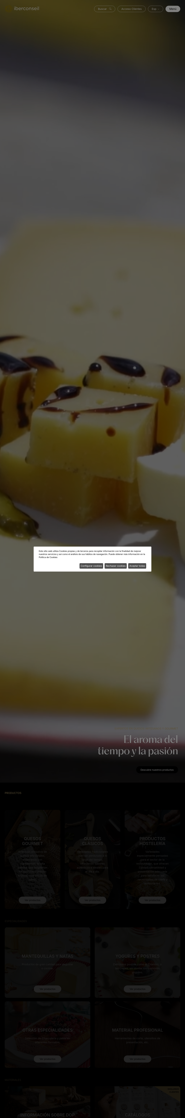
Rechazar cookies (116, 565)
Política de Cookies (48, 557)
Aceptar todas (137, 565)
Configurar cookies (91, 565)
